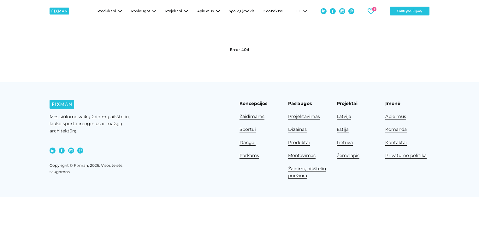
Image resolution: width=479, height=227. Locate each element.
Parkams (249, 155)
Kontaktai (273, 11)
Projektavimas (304, 116)
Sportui (247, 129)
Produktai (299, 142)
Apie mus (395, 116)
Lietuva (345, 142)
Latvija (344, 116)
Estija (343, 129)
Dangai (247, 142)
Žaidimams (251, 116)
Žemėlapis (348, 155)
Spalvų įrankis (242, 11)
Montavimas (302, 155)
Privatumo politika (406, 155)
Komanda (396, 129)
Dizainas (297, 129)
